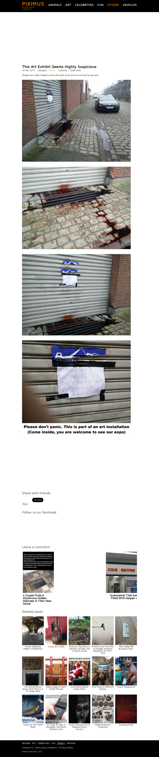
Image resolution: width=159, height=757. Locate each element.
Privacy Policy (66, 747)
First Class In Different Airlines (103, 687)
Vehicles (130, 5)
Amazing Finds (126, 724)
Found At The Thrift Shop (33, 725)
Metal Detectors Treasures (103, 725)
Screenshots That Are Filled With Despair (123, 597)
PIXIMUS (33, 4)
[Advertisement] (79, 38)
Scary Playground (126, 686)
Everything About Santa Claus (79, 687)
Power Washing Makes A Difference (33, 647)
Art (68, 5)
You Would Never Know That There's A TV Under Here (33, 688)
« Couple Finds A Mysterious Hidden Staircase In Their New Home (37, 599)
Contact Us (27, 747)
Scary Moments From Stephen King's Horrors (79, 726)
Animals (54, 5)
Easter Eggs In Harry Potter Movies (56, 687)
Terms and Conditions (46, 747)
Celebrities (84, 5)
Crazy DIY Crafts (56, 646)
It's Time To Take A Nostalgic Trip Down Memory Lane (56, 726)
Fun (100, 5)
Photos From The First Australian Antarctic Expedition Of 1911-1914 (103, 649)
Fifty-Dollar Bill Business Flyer (126, 647)
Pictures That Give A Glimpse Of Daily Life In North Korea (79, 648)
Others (113, 5)
